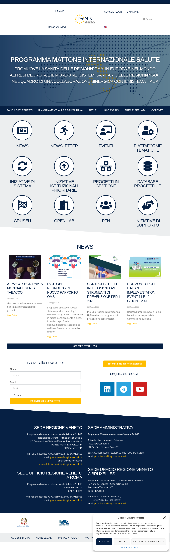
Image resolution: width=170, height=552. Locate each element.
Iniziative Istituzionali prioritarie (64, 192)
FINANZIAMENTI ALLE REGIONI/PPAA (60, 110)
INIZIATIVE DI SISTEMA (22, 190)
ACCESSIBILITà (20, 547)
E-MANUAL (133, 12)
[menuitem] (105, 27)
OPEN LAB (64, 231)
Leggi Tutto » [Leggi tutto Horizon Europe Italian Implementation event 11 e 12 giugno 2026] (132, 333)
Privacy (17, 404)
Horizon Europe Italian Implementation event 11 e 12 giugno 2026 (142, 301)
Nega (122, 541)
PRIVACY (137, 547)
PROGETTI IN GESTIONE (106, 190)
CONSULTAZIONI (113, 12)
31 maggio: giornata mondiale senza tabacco (24, 297)
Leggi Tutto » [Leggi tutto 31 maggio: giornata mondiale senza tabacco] (12, 325)
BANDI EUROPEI (57, 27)
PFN (106, 231)
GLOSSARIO (111, 110)
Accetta (104, 541)
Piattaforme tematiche (148, 151)
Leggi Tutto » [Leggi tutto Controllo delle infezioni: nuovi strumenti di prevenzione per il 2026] (92, 333)
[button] (164, 517)
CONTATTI (157, 110)
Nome (13, 378)
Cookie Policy (127, 547)
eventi (106, 149)
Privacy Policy (68, 547)
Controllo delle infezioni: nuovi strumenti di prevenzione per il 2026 (104, 301)
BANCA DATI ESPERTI (19, 110)
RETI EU (93, 110)
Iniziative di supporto (147, 233)
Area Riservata (135, 110)
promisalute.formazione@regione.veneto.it (60, 473)
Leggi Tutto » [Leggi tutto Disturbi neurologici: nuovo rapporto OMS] (52, 346)
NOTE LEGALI (44, 547)
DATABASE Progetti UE (147, 190)
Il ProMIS (60, 11)
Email (13, 391)
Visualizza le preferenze (148, 541)
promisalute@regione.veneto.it (66, 466)
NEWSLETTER (64, 149)
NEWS (22, 149)
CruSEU (22, 231)
